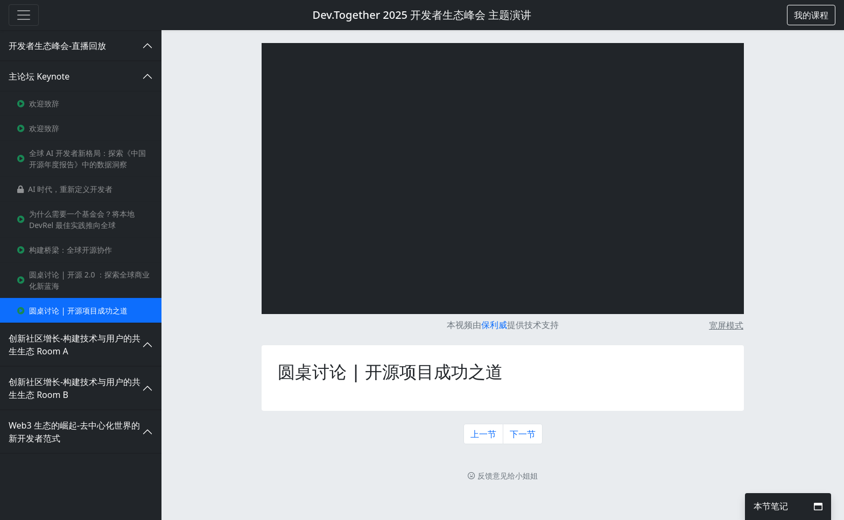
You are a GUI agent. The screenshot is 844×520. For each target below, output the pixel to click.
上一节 (483, 434)
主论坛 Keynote (39, 76)
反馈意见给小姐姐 (503, 476)
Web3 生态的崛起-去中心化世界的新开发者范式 (74, 431)
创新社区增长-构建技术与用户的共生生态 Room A (74, 344)
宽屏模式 (726, 325)
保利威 (494, 325)
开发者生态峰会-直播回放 (57, 46)
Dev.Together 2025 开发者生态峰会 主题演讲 (422, 15)
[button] (811, 15)
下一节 (523, 434)
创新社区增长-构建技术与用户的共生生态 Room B (74, 388)
